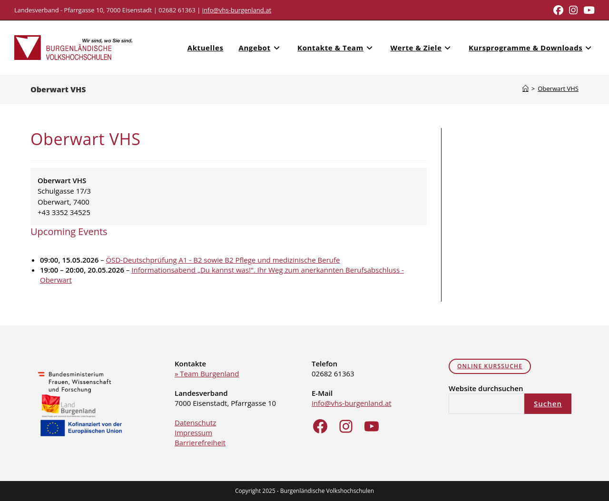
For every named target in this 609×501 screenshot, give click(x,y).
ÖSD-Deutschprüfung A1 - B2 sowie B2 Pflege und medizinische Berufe (223, 260)
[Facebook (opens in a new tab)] (558, 10)
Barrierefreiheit (200, 442)
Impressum (193, 432)
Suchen (548, 403)
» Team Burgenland (207, 373)
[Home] (525, 88)
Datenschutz (195, 422)
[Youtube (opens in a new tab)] (587, 10)
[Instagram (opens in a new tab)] (573, 10)
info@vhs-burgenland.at (236, 10)
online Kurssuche (489, 366)
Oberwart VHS (558, 88)
